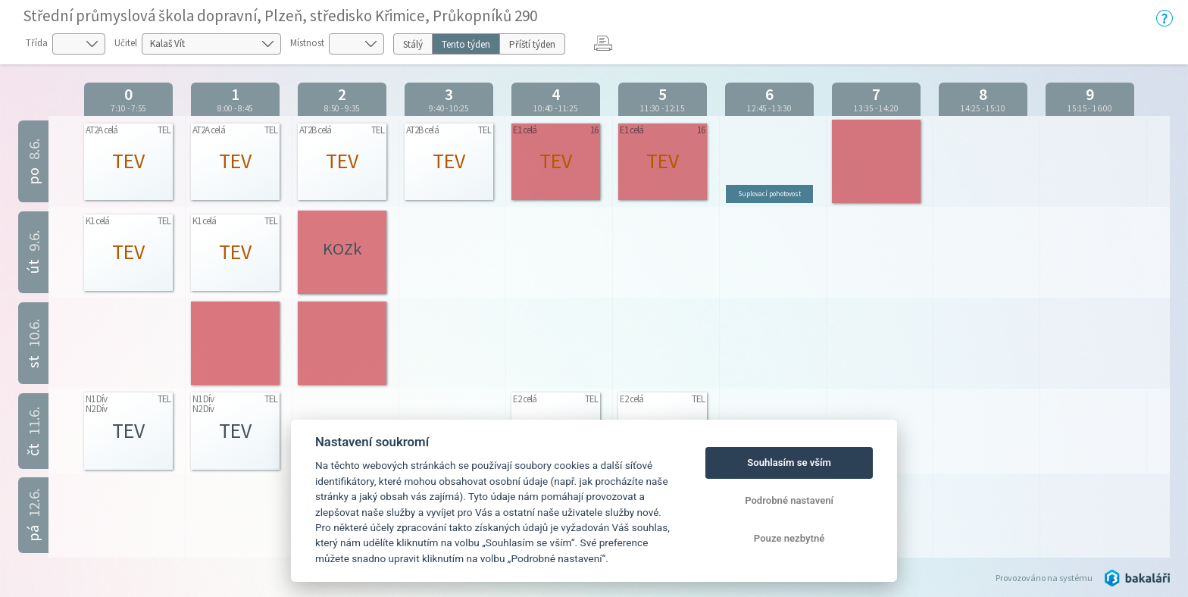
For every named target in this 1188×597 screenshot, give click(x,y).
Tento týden (466, 44)
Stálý (413, 44)
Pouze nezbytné (789, 538)
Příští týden (532, 44)
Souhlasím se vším (789, 462)
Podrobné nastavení (789, 500)
